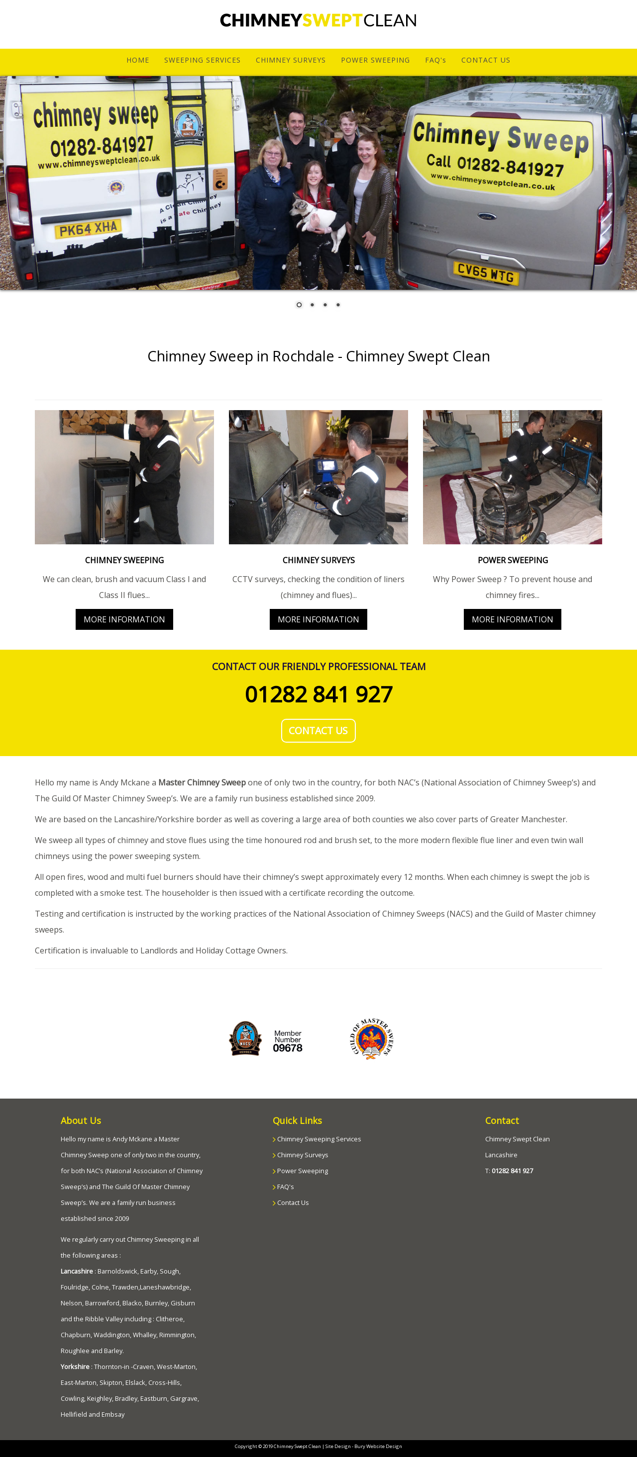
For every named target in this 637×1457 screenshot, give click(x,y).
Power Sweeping (302, 1170)
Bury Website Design (378, 1446)
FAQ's (435, 60)
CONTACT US (486, 60)
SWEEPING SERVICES (202, 60)
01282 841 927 (319, 694)
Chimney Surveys (302, 1154)
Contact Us (292, 1202)
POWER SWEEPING (375, 60)
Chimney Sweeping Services (318, 1138)
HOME (141, 60)
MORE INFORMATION (124, 619)
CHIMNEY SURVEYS (291, 60)
